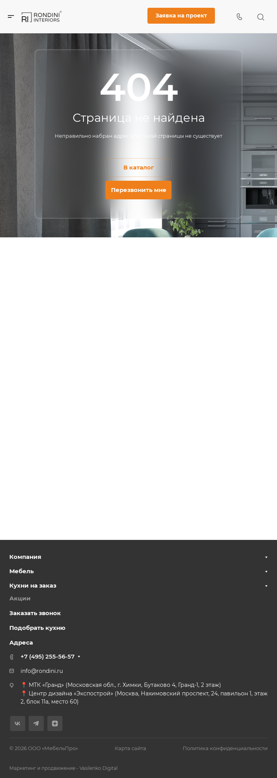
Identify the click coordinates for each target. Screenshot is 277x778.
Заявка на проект (181, 15)
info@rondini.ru (42, 670)
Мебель (21, 571)
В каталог (138, 167)
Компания (25, 556)
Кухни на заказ (32, 585)
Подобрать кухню (37, 627)
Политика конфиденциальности (225, 748)
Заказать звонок (35, 613)
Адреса (21, 642)
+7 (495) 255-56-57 (47, 656)
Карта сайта (130, 748)
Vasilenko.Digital (99, 768)
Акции (20, 598)
